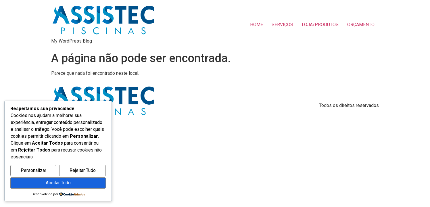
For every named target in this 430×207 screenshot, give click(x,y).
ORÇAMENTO (361, 24)
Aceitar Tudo (58, 182)
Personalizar (33, 170)
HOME (256, 24)
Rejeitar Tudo (83, 170)
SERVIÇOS (282, 24)
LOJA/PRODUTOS (320, 24)
